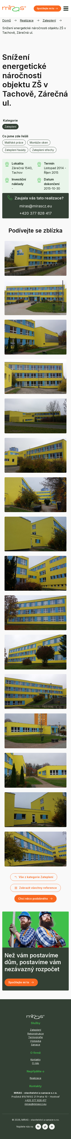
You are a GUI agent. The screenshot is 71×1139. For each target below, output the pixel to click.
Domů (6, 20)
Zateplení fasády (15, 150)
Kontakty (35, 1059)
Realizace (27, 20)
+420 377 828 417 (35, 213)
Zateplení (49, 20)
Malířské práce (14, 142)
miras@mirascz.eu (35, 206)
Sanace (35, 1044)
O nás (35, 1063)
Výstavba (35, 1040)
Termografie (35, 1037)
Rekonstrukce (35, 1033)
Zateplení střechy (43, 150)
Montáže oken (39, 142)
